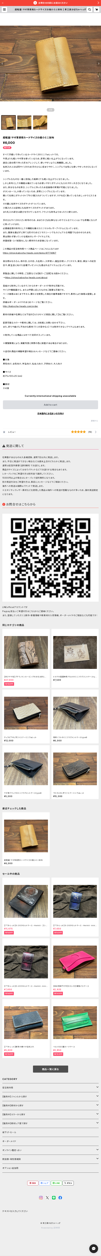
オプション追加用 (10, 1168)
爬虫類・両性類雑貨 (11, 1159)
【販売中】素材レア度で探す (15, 1123)
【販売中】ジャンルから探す (14, 1096)
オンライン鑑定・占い (12, 1150)
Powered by (50, 1228)
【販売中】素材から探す (13, 1105)
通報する (94, 421)
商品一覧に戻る (50, 1069)
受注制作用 (7, 1087)
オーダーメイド (9, 1141)
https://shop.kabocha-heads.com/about (26, 277)
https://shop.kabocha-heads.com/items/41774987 (29, 253)
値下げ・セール (9, 1132)
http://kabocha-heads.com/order (20, 306)
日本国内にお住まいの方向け (50, 413)
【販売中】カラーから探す (14, 1114)
